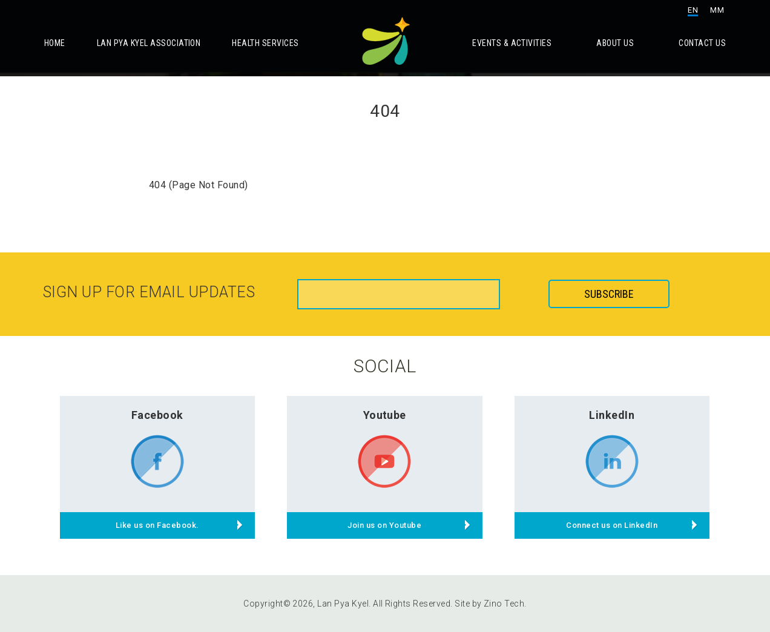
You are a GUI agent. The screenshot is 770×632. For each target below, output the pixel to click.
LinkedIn (611, 415)
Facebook (157, 415)
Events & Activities (511, 43)
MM (717, 10)
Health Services (265, 43)
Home (54, 43)
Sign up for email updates (149, 292)
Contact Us (702, 43)
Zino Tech (504, 603)
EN (693, 10)
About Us (615, 43)
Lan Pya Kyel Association (149, 43)
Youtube (384, 415)
